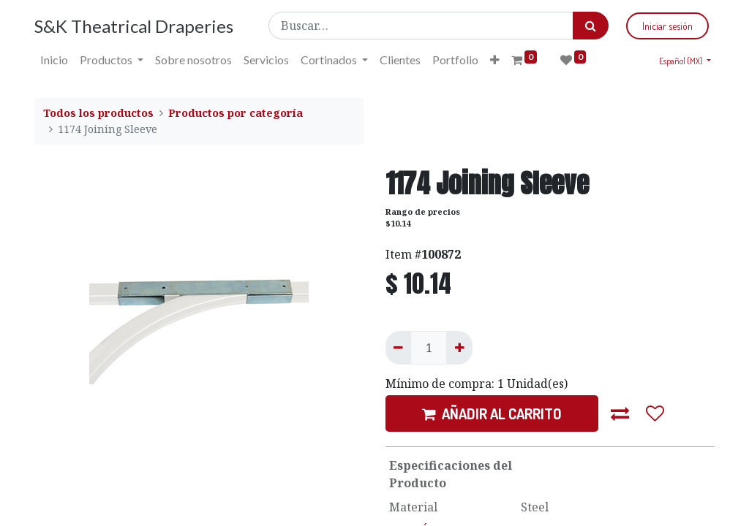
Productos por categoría (235, 113)
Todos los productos (98, 113)
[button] (494, 60)
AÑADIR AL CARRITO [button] (492, 413)
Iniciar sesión (667, 26)
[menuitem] (54, 60)
